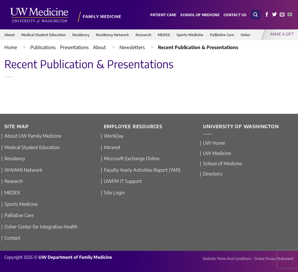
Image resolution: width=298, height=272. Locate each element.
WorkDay (113, 136)
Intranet (112, 147)
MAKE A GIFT (282, 33)
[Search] (255, 15)
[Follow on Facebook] (266, 14)
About (9, 34)
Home (10, 47)
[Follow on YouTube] (289, 14)
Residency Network (112, 34)
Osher (246, 34)
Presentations (74, 47)
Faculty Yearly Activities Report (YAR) (142, 170)
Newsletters (132, 47)
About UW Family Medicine (32, 136)
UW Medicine (217, 153)
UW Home (214, 143)
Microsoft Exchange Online (131, 158)
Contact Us (235, 14)
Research (143, 34)
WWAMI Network (23, 170)
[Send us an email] (282, 14)
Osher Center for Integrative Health (40, 227)
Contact (12, 238)
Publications (43, 47)
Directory (212, 174)
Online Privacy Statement (274, 258)
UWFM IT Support (123, 181)
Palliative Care (222, 34)
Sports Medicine (190, 34)
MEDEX (164, 34)
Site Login (114, 193)
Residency (80, 34)
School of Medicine (199, 14)
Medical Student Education (43, 34)
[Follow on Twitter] (274, 14)
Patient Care (163, 14)
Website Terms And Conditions (227, 258)
